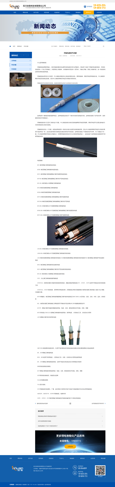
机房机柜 (78, 46)
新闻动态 (88, 12)
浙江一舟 (30, 484)
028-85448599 (82, 468)
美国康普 (25, 484)
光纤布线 (72, 46)
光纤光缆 (35, 12)
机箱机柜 (57, 12)
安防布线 (67, 46)
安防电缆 (46, 12)
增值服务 (78, 12)
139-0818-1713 (82, 476)
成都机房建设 (18, 484)
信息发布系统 (41, 484)
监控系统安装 (48, 484)
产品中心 (67, 12)
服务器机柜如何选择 (42, 403)
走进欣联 (99, 12)
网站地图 (103, 458)
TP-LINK (35, 484)
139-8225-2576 (82, 474)
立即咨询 (70, 446)
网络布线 (25, 12)
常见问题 (21, 65)
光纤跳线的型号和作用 (98, 403)
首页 (15, 12)
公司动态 (21, 61)
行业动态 (21, 69)
